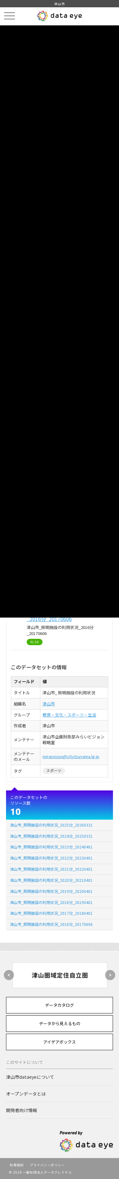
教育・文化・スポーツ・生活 (69, 715)
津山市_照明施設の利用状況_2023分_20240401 (51, 846)
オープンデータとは (26, 1094)
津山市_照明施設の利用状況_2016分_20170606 (51, 924)
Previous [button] (9, 975)
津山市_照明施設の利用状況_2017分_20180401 (51, 913)
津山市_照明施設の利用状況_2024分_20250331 (51, 836)
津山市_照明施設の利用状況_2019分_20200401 (51, 891)
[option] (59, 975)
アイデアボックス (59, 1042)
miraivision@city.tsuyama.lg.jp (71, 756)
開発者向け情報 (21, 1110)
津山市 (49, 704)
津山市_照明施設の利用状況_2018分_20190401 (51, 902)
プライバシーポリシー (47, 1165)
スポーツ (54, 770)
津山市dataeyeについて (30, 1077)
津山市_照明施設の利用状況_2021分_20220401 (51, 869)
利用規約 (17, 1165)
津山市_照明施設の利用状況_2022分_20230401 (51, 858)
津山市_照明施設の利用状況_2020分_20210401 (51, 880)
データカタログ (59, 1005)
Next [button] (110, 975)
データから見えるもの (59, 1023)
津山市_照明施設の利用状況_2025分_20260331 (51, 825)
